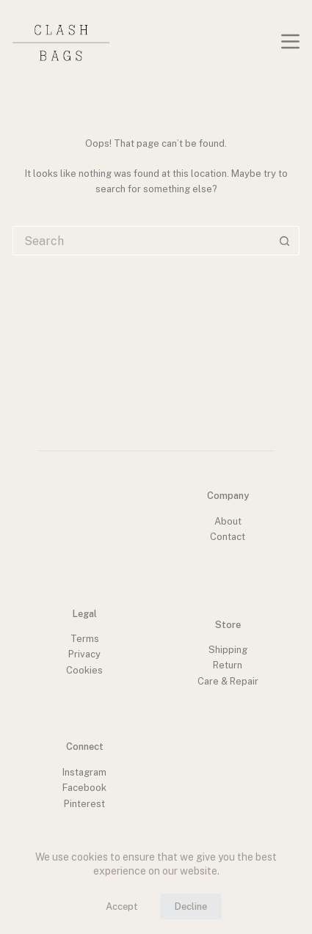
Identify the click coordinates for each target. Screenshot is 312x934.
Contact (227, 536)
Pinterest (84, 803)
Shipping (227, 649)
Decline (191, 906)
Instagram (84, 772)
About (228, 521)
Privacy (84, 654)
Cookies (84, 670)
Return (227, 665)
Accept (122, 906)
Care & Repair (227, 681)
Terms (84, 638)
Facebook (84, 787)
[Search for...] (141, 240)
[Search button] (285, 240)
